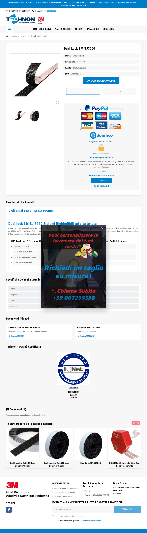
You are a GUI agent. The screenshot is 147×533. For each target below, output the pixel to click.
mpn (67, 74)
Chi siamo (88, 491)
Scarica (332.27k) (85, 336)
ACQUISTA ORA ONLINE (101, 80)
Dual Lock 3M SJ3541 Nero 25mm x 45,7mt (56, 464)
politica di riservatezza (92, 521)
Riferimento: (70, 62)
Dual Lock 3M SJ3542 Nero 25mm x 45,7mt (22, 464)
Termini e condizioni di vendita (66, 489)
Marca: (68, 56)
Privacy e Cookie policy (63, 497)
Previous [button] (133, 423)
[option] (22, 448)
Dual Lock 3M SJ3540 (90, 463)
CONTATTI (25, 11)
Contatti (118, 494)
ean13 (68, 68)
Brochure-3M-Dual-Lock (89, 327)
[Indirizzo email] (83, 509)
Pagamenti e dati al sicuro (64, 493)
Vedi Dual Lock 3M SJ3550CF (31, 211)
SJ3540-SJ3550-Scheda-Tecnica (24, 327)
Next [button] (138, 423)
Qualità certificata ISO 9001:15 (96, 495)
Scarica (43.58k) (16, 336)
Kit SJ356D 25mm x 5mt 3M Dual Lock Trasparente (124, 464)
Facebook (9, 510)
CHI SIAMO (12, 11)
